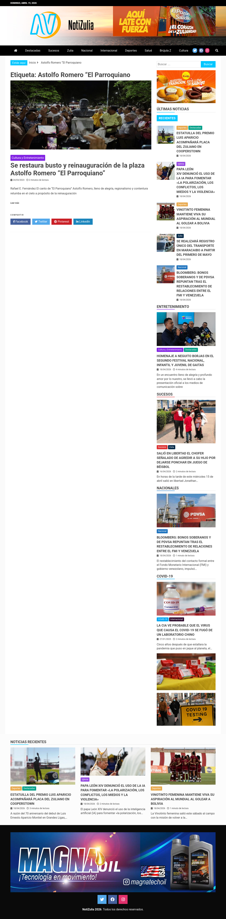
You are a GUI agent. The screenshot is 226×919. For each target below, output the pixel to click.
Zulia (70, 50)
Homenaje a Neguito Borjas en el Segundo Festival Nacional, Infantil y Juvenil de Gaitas (185, 360)
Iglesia (181, 164)
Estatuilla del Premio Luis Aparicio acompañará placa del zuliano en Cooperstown (195, 142)
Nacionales (168, 488)
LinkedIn (83, 222)
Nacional (87, 50)
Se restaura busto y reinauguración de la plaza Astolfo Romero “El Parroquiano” (77, 169)
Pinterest (61, 222)
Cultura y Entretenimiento (28, 158)
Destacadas (32, 50)
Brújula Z (165, 50)
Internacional (109, 50)
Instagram (123, 899)
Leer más (14, 203)
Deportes (131, 50)
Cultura (183, 50)
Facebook (20, 222)
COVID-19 (165, 576)
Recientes (167, 118)
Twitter (41, 222)
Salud (148, 50)
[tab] (167, 118)
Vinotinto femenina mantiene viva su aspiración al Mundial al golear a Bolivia (182, 799)
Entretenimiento (173, 306)
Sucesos (53, 50)
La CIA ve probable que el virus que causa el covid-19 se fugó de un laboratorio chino (185, 630)
